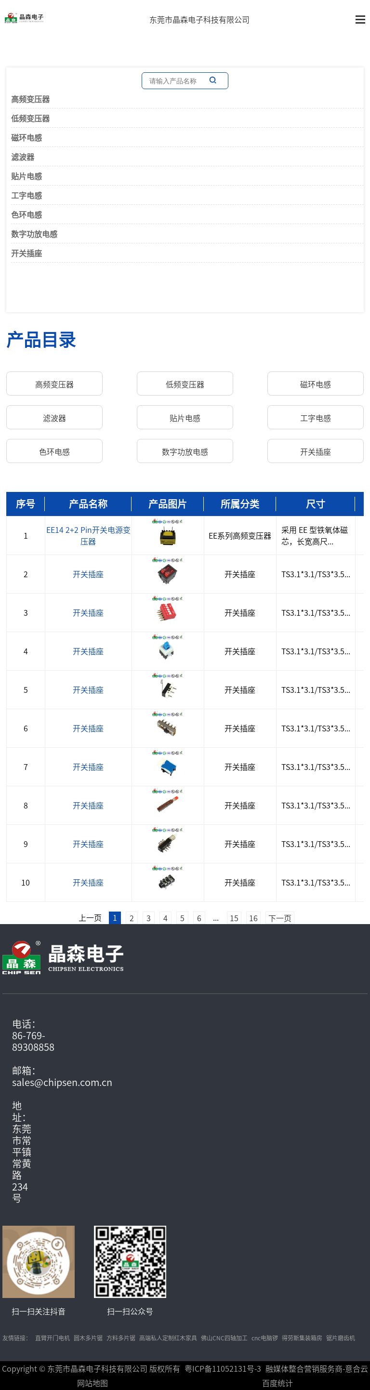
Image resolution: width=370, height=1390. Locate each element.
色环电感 (26, 214)
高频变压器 (30, 99)
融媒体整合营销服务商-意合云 (316, 1368)
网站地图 (92, 1383)
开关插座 (26, 253)
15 (234, 918)
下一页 (279, 918)
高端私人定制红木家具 (168, 1338)
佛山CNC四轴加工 (224, 1338)
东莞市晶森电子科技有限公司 (199, 19)
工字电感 (26, 195)
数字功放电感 (34, 233)
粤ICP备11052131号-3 (223, 1368)
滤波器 (22, 156)
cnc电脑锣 (264, 1338)
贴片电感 (26, 176)
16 (253, 918)
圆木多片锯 (88, 1338)
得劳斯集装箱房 (302, 1338)
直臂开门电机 (52, 1338)
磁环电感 (26, 137)
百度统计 (277, 1383)
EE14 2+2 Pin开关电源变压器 (88, 535)
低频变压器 (30, 118)
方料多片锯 (120, 1338)
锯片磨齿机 (340, 1338)
